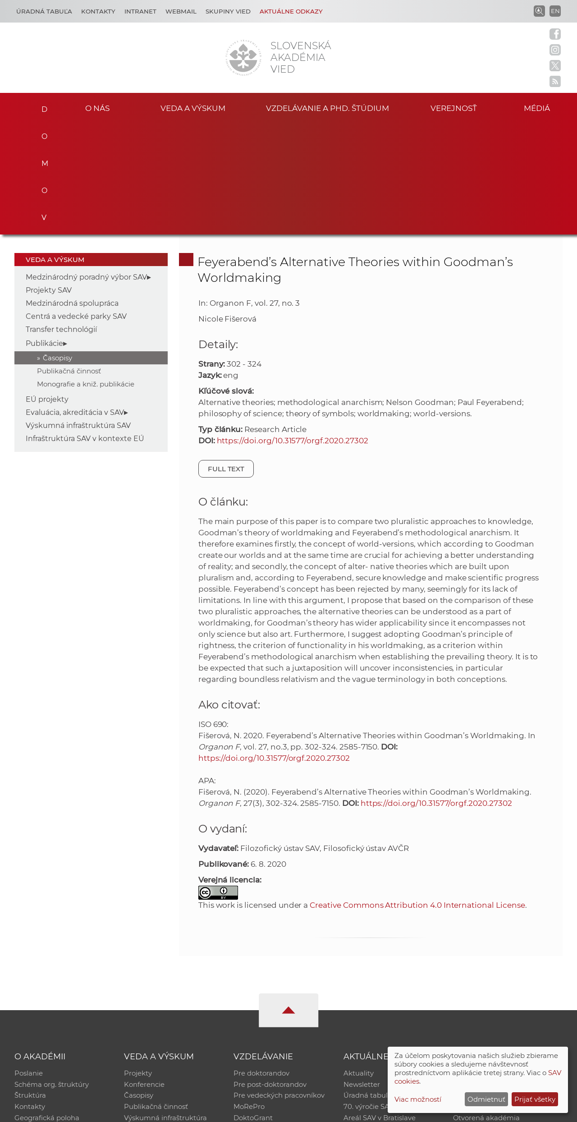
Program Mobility (263, 1020)
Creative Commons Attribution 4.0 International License (417, 793)
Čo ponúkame (367, 1020)
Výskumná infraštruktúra (165, 1008)
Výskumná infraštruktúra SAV (78, 313)
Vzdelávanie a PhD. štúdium (327, 107)
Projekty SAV (49, 178)
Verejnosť (453, 107)
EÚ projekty (47, 287)
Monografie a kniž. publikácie (85, 272)
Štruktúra (30, 985)
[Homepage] (243, 58)
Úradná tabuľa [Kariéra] (44, 11)
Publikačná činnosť (69, 259)
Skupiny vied (228, 11)
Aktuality (358, 961)
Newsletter (361, 973)
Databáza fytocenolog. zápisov (503, 985)
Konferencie (144, 973)
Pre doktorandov (261, 961)
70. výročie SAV (368, 997)
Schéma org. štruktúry (51, 973)
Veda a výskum (193, 107)
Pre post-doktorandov (270, 973)
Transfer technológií (61, 217)
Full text (226, 357)
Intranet (140, 11)
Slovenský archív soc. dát (494, 973)
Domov (41, 106)
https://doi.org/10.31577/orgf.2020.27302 (292, 328)
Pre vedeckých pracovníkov (279, 985)
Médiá (540, 107)
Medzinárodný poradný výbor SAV (86, 165)
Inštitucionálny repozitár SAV (501, 961)
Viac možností (417, 1099)
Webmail (181, 11)
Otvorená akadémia (486, 1008)
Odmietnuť (486, 1099)
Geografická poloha (46, 1008)
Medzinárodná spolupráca (72, 191)
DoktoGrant (253, 1008)
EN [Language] (555, 10)
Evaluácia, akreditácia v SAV (75, 300)
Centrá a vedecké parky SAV (76, 204)
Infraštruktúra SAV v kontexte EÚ (85, 326)
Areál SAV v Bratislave (379, 1008)
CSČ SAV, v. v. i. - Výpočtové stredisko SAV (148, 1111)
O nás (97, 107)
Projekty (138, 961)
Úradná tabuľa (367, 985)
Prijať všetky (534, 1099)
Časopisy (57, 246)
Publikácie (44, 231)
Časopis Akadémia (484, 997)
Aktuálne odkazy (291, 11)
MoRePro (249, 997)
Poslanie (28, 961)
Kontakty (98, 11)
